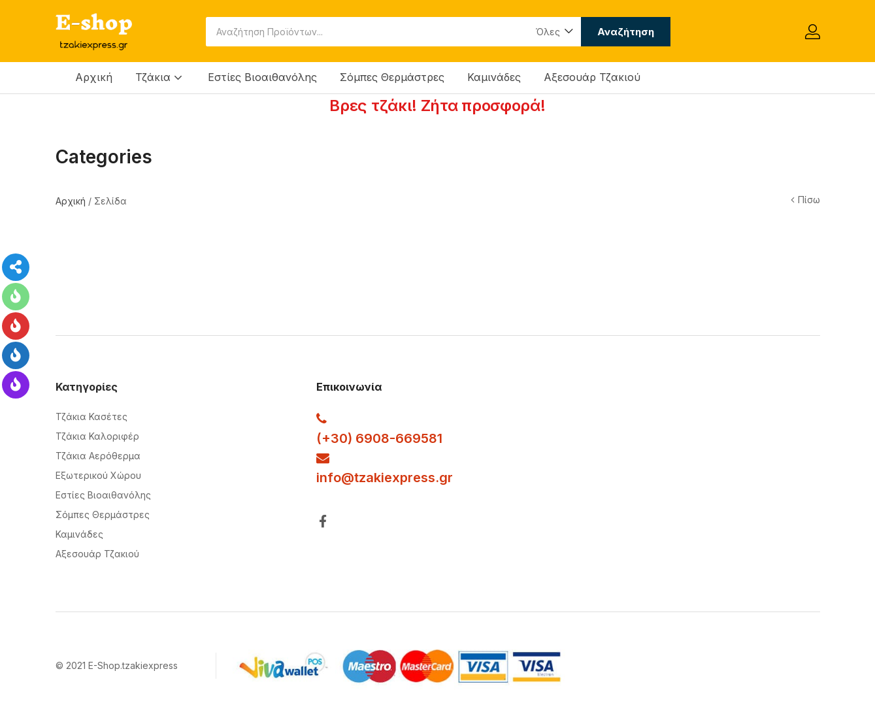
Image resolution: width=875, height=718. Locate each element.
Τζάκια (160, 77)
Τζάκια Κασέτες (91, 416)
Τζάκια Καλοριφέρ (97, 436)
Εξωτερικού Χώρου (98, 475)
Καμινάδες (494, 77)
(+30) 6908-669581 (379, 438)
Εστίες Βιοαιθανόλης (262, 77)
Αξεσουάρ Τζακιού (592, 77)
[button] (553, 31)
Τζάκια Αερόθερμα (98, 455)
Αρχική (93, 77)
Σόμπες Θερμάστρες (392, 77)
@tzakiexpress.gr (397, 477)
